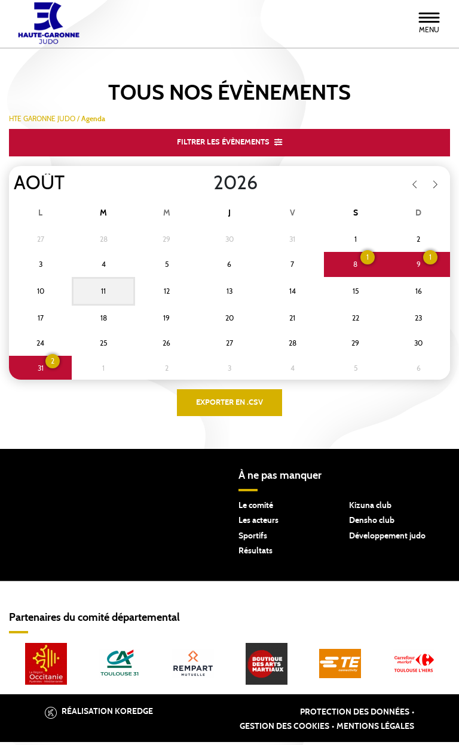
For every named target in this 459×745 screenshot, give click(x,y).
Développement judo (387, 539)
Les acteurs (258, 524)
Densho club (371, 524)
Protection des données (354, 716)
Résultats (255, 554)
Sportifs (252, 539)
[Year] (203, 184)
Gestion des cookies (284, 730)
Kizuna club (370, 508)
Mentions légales (375, 730)
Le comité (255, 508)
